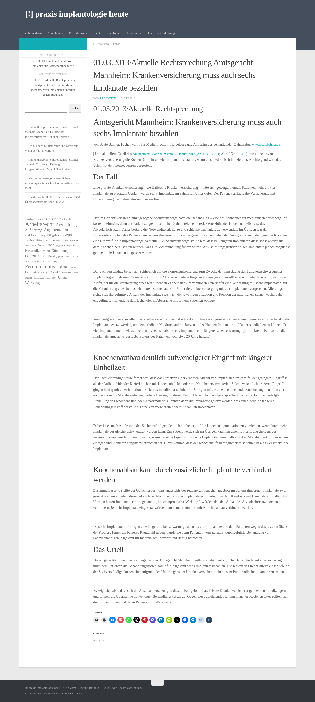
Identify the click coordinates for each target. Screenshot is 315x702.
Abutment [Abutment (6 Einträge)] (42, 219)
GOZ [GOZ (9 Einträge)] (51, 245)
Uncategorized (107, 44)
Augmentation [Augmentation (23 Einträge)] (57, 229)
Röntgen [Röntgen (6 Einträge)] (45, 272)
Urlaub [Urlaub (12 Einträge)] (63, 277)
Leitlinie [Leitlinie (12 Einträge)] (31, 256)
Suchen (75, 108)
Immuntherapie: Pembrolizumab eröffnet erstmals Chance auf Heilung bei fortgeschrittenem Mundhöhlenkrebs (51, 131)
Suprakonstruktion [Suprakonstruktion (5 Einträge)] (42, 278)
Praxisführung (78, 33)
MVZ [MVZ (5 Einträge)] (68, 256)
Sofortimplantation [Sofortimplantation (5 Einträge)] (70, 273)
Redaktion (108, 98)
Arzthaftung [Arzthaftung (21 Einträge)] (66, 224)
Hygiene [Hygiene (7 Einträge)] (60, 245)
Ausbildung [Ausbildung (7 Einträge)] (31, 235)
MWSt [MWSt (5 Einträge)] (75, 256)
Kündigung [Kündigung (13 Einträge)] (60, 251)
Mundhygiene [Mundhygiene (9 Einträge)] (56, 256)
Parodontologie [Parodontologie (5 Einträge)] (52, 261)
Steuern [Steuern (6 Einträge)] (28, 277)
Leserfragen (113, 33)
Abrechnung (55, 33)
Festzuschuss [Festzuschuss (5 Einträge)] (30, 246)
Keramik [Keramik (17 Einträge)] (32, 250)
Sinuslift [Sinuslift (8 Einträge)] (55, 272)
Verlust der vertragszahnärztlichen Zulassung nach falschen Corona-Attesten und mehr (53, 183)
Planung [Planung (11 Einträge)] (62, 267)
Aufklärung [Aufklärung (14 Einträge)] (33, 230)
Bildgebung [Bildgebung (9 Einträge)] (54, 235)
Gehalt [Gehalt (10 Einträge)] (42, 245)
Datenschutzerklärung (161, 33)
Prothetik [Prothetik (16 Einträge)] (32, 272)
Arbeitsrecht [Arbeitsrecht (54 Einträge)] (39, 224)
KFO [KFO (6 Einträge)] (43, 251)
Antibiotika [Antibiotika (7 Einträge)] (66, 218)
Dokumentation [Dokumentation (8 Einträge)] (70, 240)
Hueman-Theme (73, 693)
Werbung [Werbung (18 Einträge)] (32, 283)
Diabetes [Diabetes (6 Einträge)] (55, 240)
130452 (247, 154)
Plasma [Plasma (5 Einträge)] (72, 267)
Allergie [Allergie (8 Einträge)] (53, 218)
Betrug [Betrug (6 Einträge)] (42, 235)
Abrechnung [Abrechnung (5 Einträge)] (30, 219)
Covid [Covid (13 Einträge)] (67, 235)
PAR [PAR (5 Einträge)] (27, 261)
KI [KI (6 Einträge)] (48, 251)
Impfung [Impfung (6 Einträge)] (70, 245)
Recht (96, 33)
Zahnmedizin (33, 33)
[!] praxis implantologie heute (76, 13)
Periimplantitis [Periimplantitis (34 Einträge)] (40, 266)
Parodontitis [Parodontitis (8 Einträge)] (37, 261)
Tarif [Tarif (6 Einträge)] (54, 277)
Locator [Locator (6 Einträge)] (42, 256)
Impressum (134, 33)
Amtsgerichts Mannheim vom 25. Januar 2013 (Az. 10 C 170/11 (178, 154)
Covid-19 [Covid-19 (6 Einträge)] (29, 240)
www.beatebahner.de (267, 144)
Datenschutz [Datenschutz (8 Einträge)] (43, 240)
